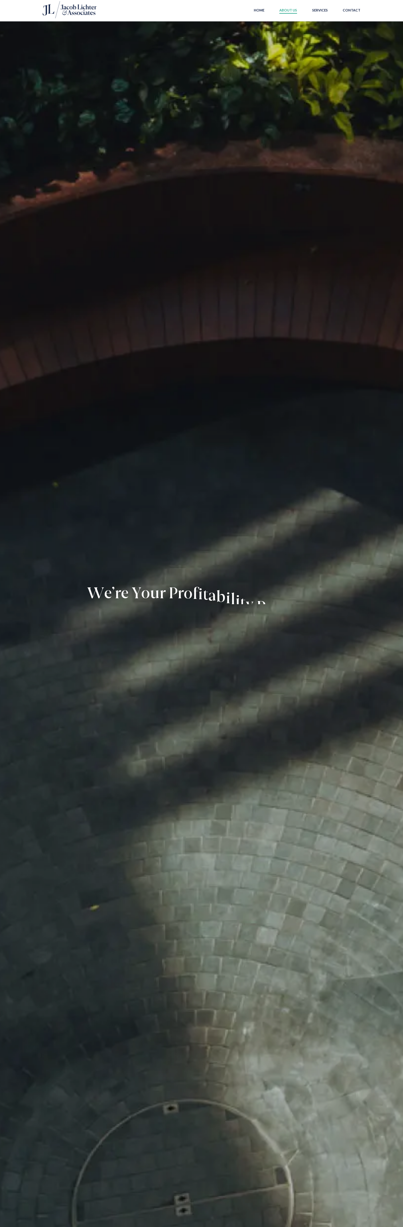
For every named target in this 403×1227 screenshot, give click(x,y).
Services (320, 10)
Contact (351, 10)
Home (259, 10)
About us (288, 10)
